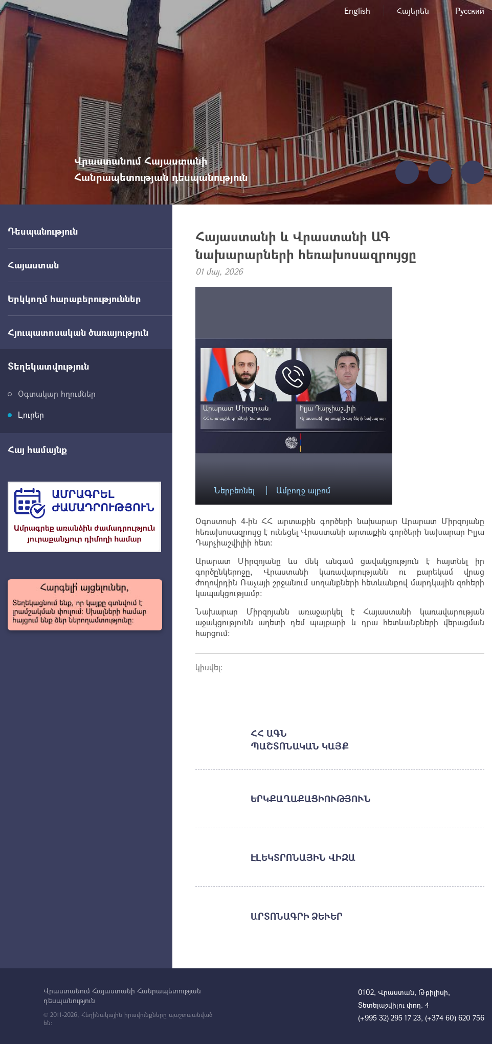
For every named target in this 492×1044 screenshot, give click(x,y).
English (357, 10)
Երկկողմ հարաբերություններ (74, 298)
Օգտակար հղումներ (57, 393)
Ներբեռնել (234, 490)
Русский (469, 10)
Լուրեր (31, 414)
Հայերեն (412, 10)
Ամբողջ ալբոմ (303, 490)
